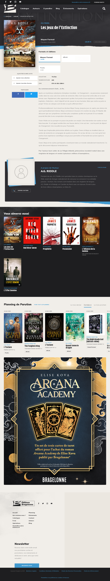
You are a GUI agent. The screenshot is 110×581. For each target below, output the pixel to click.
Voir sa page (102, 167)
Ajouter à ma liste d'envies (22, 83)
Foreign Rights (99, 2)
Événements (68, 8)
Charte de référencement (91, 571)
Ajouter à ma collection (21, 78)
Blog (58, 8)
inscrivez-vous (27, 565)
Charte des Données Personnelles (71, 571)
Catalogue (24, 8)
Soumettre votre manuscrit (81, 2)
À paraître (47, 8)
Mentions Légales (31, 571)
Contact (31, 518)
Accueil (15, 512)
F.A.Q (14, 520)
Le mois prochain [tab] (100, 305)
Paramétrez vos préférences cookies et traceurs (55, 577)
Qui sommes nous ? (19, 515)
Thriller (15, 16)
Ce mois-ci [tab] (87, 305)
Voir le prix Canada (100, 41)
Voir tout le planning (41, 304)
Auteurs (36, 8)
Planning (32, 512)
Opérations (82, 8)
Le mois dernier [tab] (75, 305)
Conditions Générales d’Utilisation (49, 571)
